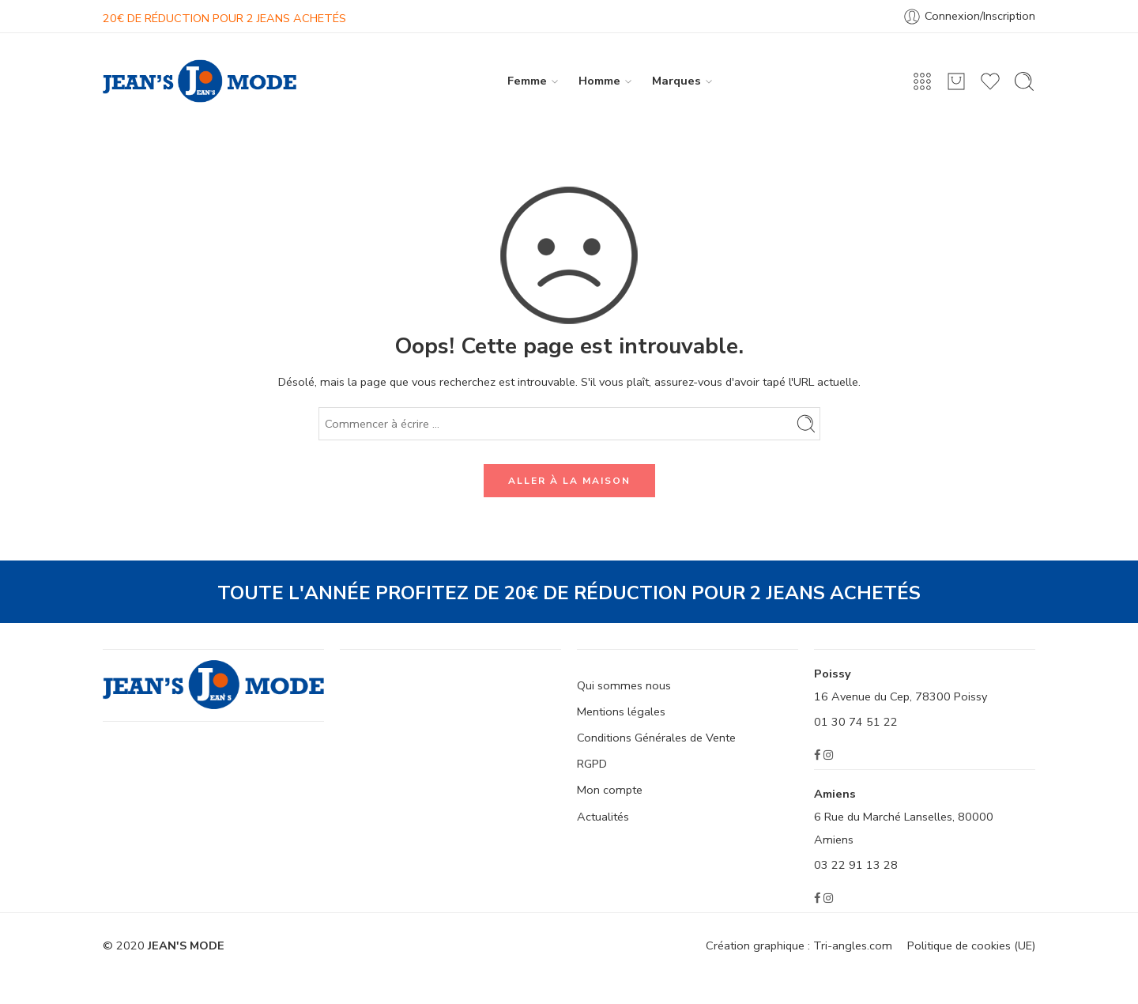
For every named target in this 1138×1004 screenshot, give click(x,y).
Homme (599, 81)
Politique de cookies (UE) (971, 945)
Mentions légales (621, 711)
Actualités (603, 817)
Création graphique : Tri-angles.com (799, 945)
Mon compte (609, 790)
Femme (527, 81)
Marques (676, 81)
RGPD (592, 764)
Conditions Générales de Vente (656, 737)
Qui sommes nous (624, 685)
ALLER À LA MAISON (569, 480)
